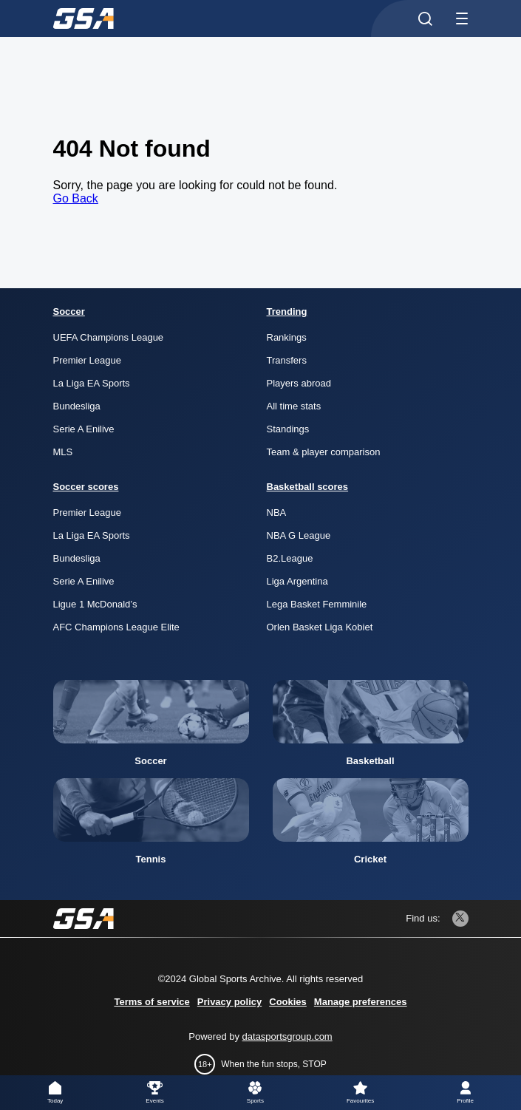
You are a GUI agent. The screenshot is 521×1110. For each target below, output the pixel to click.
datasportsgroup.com (287, 1036)
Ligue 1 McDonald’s (95, 604)
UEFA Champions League (108, 337)
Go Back (75, 198)
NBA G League (299, 535)
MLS (63, 451)
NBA (277, 512)
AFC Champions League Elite (116, 627)
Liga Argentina (297, 581)
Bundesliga (77, 406)
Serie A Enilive (84, 429)
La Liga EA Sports (91, 383)
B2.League (290, 558)
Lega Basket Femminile (317, 604)
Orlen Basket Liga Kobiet (320, 627)
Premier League (87, 360)
